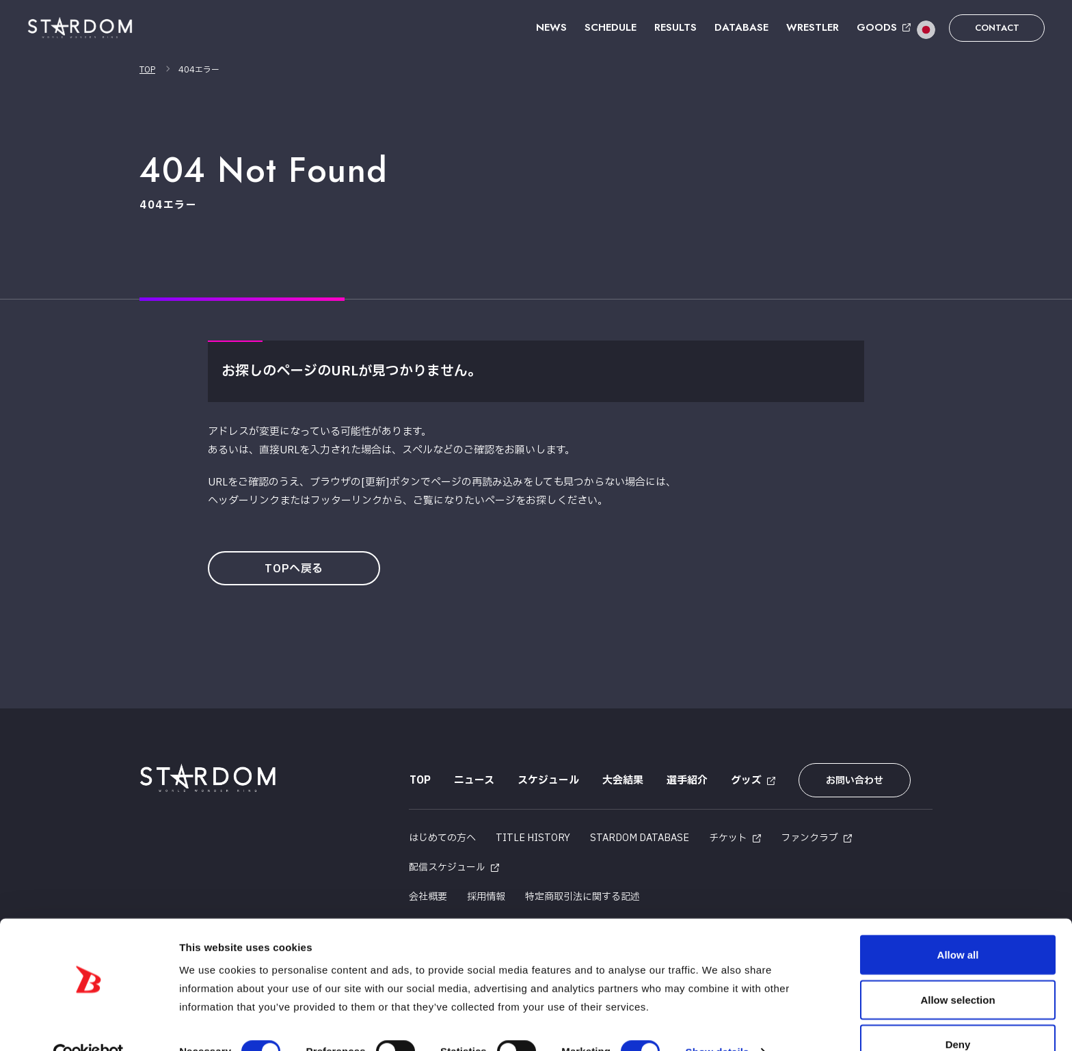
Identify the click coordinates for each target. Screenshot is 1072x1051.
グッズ (745, 780)
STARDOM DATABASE (639, 836)
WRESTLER (812, 27)
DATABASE (741, 27)
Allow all (958, 925)
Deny (958, 1014)
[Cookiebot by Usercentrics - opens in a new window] (88, 1024)
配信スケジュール (447, 866)
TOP (147, 70)
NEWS (551, 27)
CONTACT (997, 27)
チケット (728, 836)
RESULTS (675, 27)
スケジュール (547, 780)
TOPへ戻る (295, 569)
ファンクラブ (809, 836)
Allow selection (957, 970)
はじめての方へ (442, 836)
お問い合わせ (852, 780)
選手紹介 (686, 780)
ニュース (473, 780)
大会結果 (622, 780)
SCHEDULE (610, 27)
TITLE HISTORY (533, 836)
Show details (717, 1022)
